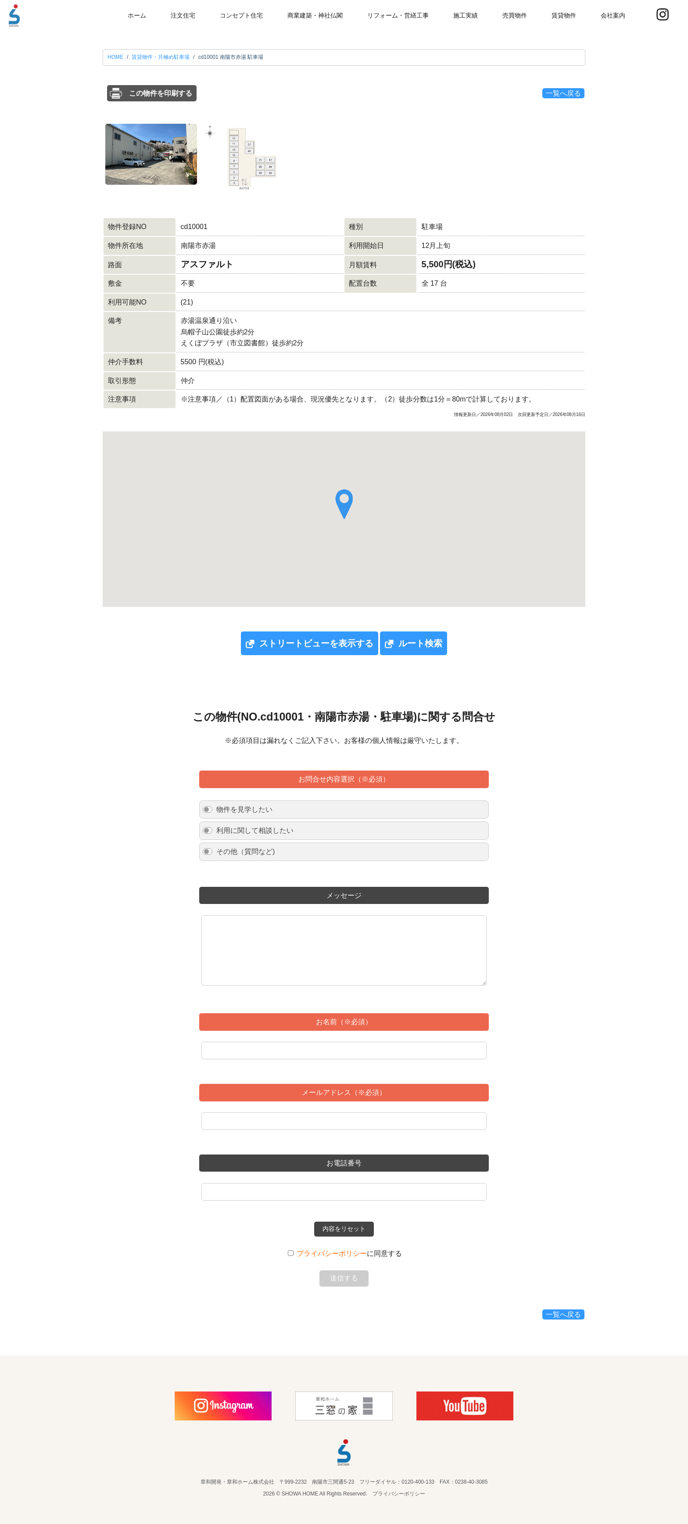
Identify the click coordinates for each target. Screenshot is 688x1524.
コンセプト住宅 (241, 15)
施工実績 (465, 15)
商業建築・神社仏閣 (315, 15)
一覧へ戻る (563, 93)
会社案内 (613, 15)
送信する (344, 1278)
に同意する (349, 1253)
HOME (115, 57)
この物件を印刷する (160, 93)
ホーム (137, 15)
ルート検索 (413, 643)
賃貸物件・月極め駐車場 (161, 57)
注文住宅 (183, 15)
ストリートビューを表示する (309, 643)
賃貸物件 (564, 15)
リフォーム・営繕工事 (398, 15)
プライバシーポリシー (332, 1253)
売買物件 (514, 15)
